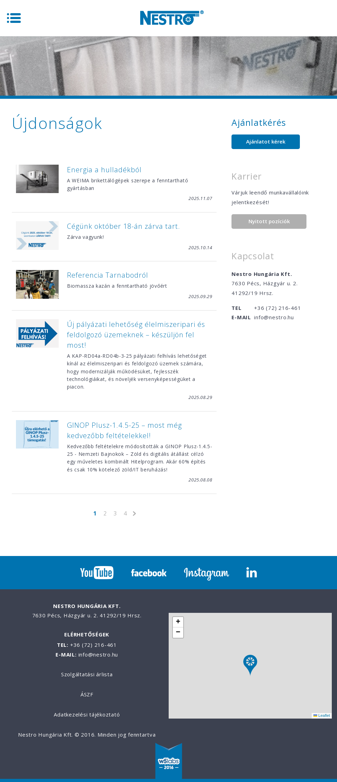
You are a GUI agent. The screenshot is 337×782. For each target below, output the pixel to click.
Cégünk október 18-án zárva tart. (123, 226)
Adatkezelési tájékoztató (87, 714)
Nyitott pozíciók (269, 221)
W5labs (168, 761)
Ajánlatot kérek (265, 141)
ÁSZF (87, 694)
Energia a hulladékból (104, 169)
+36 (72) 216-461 (277, 307)
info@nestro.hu (274, 317)
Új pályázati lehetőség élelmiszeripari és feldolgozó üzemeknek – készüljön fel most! (136, 335)
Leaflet (321, 715)
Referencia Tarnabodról (107, 275)
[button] (250, 666)
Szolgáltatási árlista (87, 674)
